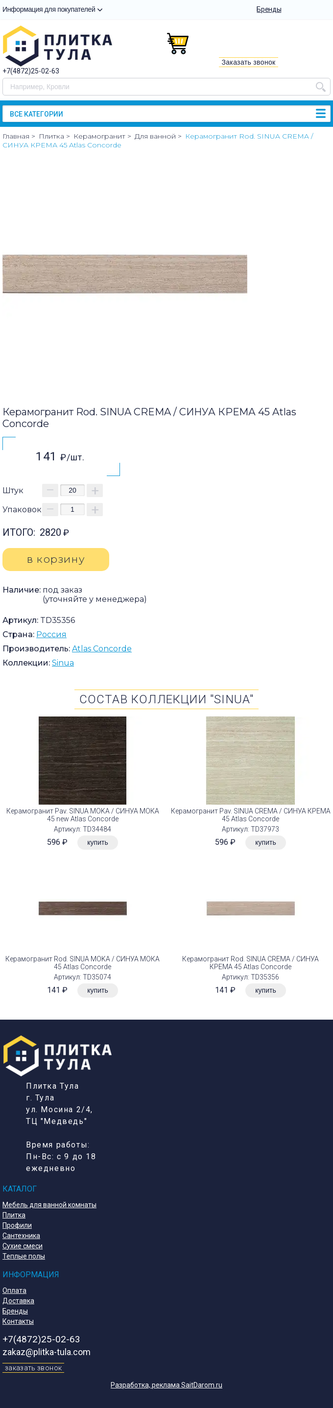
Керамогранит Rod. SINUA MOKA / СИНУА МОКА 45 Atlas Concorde (82, 963)
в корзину (56, 559)
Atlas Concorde (102, 648)
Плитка (13, 1215)
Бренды (269, 9)
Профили (17, 1225)
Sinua (63, 663)
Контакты (18, 1321)
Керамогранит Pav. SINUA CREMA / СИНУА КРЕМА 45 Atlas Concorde (251, 815)
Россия (51, 634)
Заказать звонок (248, 62)
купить (97, 842)
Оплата (14, 1290)
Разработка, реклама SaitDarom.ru (166, 1385)
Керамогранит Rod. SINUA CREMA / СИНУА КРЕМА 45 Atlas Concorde (250, 963)
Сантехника (21, 1236)
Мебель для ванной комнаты (49, 1205)
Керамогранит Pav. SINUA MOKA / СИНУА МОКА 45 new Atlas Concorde (82, 815)
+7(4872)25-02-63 (30, 71)
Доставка (18, 1301)
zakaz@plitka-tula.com (46, 1352)
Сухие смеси (22, 1246)
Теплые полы (23, 1256)
